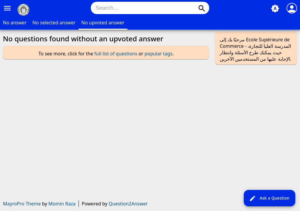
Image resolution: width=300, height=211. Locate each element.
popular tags (158, 53)
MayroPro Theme (22, 203)
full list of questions (115, 53)
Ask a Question (269, 198)
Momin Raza (62, 203)
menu (7, 8)
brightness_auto (275, 8)
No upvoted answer (103, 22)
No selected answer (54, 22)
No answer (15, 22)
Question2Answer (128, 203)
